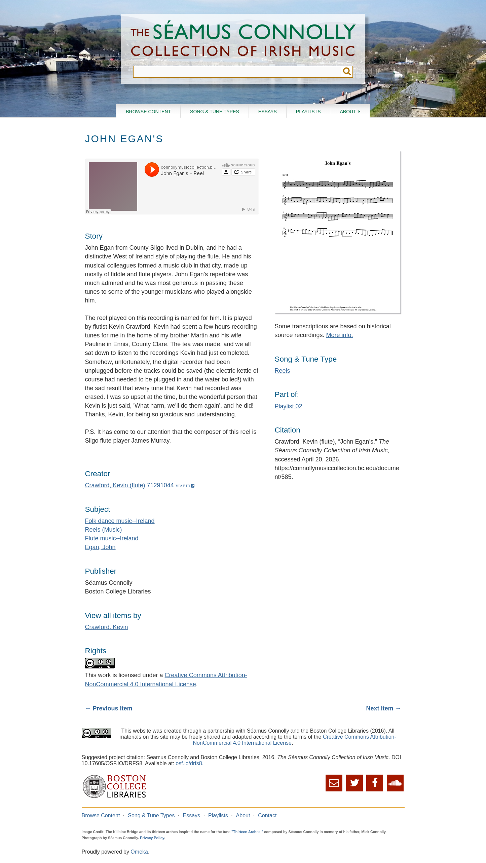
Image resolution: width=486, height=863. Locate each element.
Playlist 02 (288, 406)
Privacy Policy (152, 838)
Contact (267, 815)
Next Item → (383, 708)
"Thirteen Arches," (247, 832)
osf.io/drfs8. (189, 763)
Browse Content (148, 111)
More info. (339, 335)
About (348, 111)
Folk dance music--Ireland (120, 521)
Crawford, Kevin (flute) (115, 485)
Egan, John (100, 547)
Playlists (308, 111)
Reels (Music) (103, 529)
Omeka (139, 852)
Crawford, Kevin (106, 627)
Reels (282, 370)
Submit (347, 72)
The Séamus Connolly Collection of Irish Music (243, 40)
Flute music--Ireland (112, 538)
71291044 (160, 485)
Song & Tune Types (214, 111)
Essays (267, 111)
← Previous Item (109, 708)
